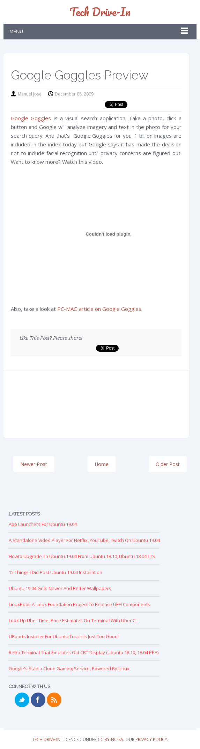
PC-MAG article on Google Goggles (99, 308)
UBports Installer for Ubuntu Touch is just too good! (64, 636)
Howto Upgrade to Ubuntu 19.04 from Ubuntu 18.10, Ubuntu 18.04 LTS (82, 556)
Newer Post (33, 464)
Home (102, 464)
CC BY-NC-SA (110, 739)
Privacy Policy (151, 739)
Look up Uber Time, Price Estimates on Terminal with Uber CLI (74, 620)
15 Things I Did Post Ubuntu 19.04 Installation (55, 572)
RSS (54, 700)
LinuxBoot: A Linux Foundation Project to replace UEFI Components (79, 604)
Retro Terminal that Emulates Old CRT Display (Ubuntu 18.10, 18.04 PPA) (83, 652)
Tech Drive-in (100, 11)
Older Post (168, 464)
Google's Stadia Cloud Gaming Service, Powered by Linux (69, 668)
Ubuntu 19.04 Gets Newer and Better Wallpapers (60, 588)
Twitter (22, 700)
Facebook (38, 700)
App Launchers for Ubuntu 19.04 (43, 524)
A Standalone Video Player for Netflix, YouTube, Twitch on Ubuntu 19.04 (84, 540)
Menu (16, 31)
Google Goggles (31, 118)
